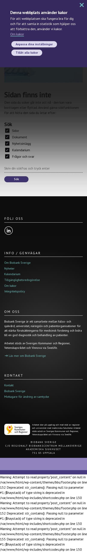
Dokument (16, 137)
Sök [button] (16, 179)
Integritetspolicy (14, 291)
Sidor (12, 130)
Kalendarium (17, 150)
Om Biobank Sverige (17, 263)
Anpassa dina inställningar (34, 44)
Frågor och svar (19, 156)
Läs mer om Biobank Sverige (25, 356)
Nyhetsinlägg (18, 143)
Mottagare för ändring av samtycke (26, 397)
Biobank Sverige (14, 391)
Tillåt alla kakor (27, 53)
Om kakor (17, 34)
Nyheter (9, 268)
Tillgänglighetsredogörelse (22, 280)
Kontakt (9, 385)
